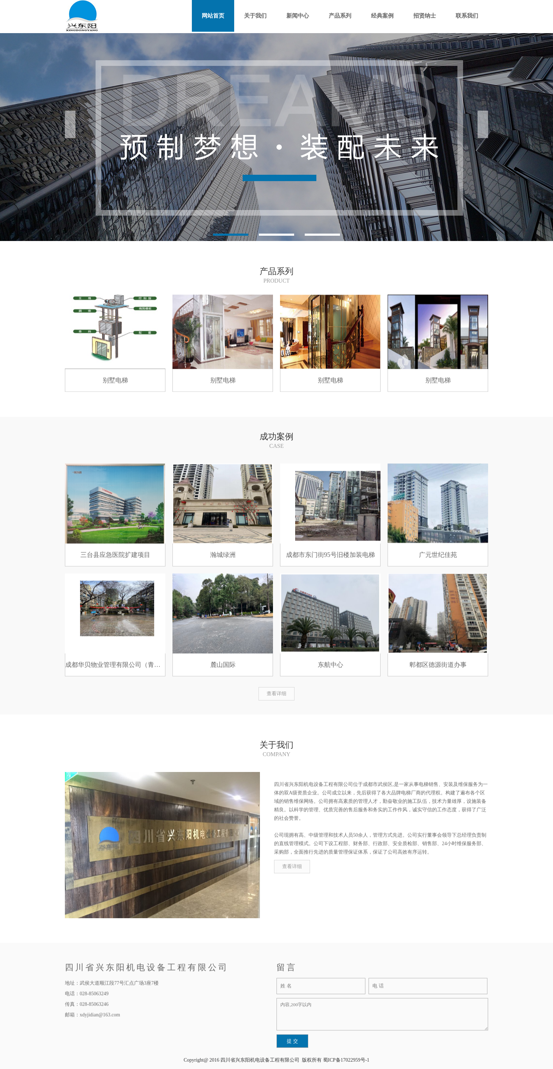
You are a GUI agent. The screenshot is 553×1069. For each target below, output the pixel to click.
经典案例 (382, 16)
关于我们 (255, 16)
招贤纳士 (424, 16)
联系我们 (467, 16)
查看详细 (276, 693)
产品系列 (340, 16)
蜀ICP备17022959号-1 (346, 1060)
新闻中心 (297, 16)
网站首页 (213, 16)
